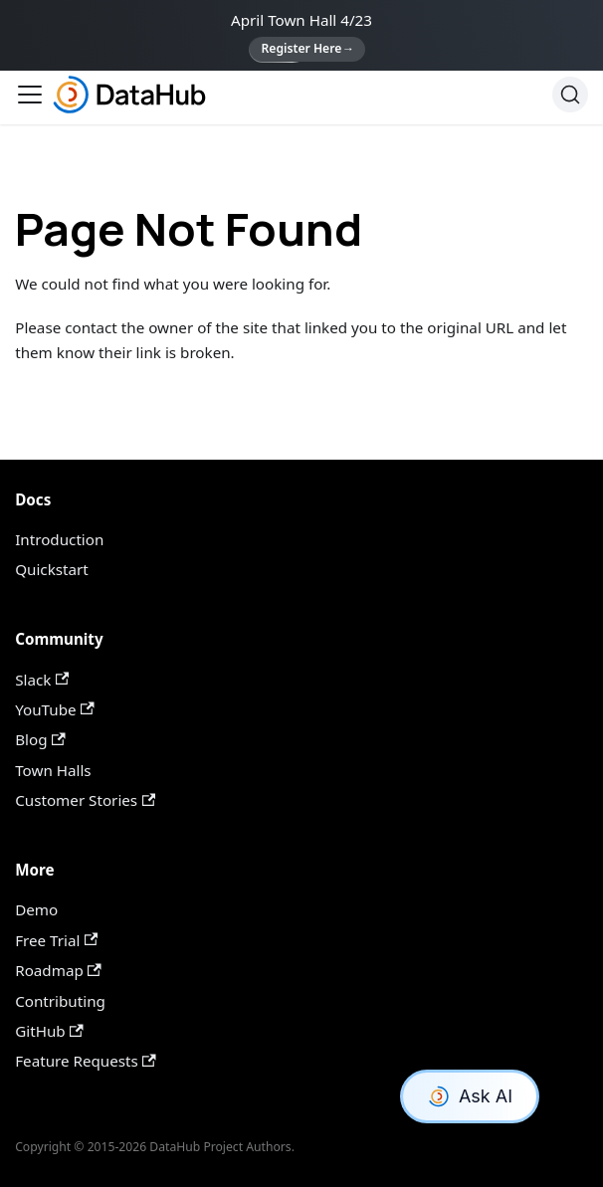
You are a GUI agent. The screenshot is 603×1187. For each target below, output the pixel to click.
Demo (36, 909)
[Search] (570, 94)
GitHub (49, 1031)
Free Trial (56, 940)
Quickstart (52, 569)
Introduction (59, 539)
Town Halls (53, 770)
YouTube (54, 709)
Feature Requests (85, 1061)
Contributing (60, 1001)
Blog (40, 739)
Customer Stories (85, 800)
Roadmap (58, 970)
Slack (42, 680)
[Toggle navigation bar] (30, 94)
